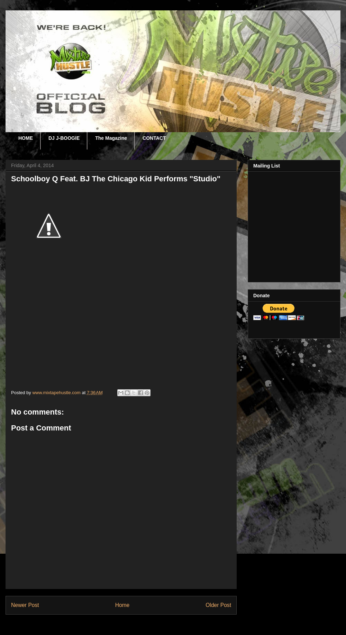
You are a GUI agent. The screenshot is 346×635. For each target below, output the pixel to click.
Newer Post (25, 605)
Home (122, 605)
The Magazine (111, 138)
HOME (25, 138)
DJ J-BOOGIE (64, 138)
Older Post (218, 605)
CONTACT (154, 138)
